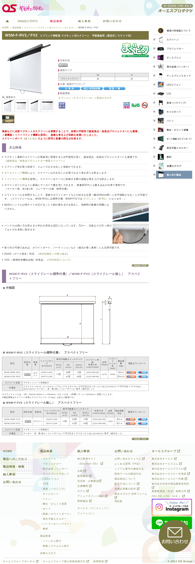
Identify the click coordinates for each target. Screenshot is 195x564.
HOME (5, 27)
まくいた (30, 138)
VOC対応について (58, 259)
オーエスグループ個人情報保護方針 (66, 561)
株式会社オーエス (164, 458)
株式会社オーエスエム (167, 463)
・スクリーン (48, 458)
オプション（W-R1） (95, 198)
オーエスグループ (166, 451)
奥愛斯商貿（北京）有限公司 (171, 491)
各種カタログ (48, 553)
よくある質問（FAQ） (128, 463)
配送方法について (127, 483)
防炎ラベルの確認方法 (128, 473)
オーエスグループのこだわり (28, 21)
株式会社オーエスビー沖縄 (169, 478)
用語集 (119, 501)
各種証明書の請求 (127, 488)
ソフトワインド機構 (15, 179)
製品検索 (56, 21)
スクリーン (29, 27)
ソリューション (84, 21)
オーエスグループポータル (21, 561)
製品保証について (125, 478)
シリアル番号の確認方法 (129, 468)
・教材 (44, 528)
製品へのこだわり (15, 459)
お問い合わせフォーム (130, 458)
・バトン (45, 498)
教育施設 (84, 476)
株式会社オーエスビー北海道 (171, 473)
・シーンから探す (51, 541)
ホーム (7, 21)
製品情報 (16, 27)
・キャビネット (49, 493)
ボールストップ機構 (15, 172)
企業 (81, 471)
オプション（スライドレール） (76, 97)
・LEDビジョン (49, 478)
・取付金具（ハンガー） (55, 468)
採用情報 (100, 561)
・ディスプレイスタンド (55, 473)
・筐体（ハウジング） (53, 488)
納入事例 (9, 474)
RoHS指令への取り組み (53, 253)
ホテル (83, 491)
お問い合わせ (112, 21)
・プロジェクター (51, 463)
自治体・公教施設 (89, 481)
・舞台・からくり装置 (53, 503)
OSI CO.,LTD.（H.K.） (168, 496)
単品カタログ (104, 97)
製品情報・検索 (14, 466)
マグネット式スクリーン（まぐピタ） (57, 27)
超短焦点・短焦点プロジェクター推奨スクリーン (35, 160)
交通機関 (84, 486)
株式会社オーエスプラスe (169, 468)
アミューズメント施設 (92, 496)
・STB (44, 483)
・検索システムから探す (55, 546)
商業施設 (84, 501)
